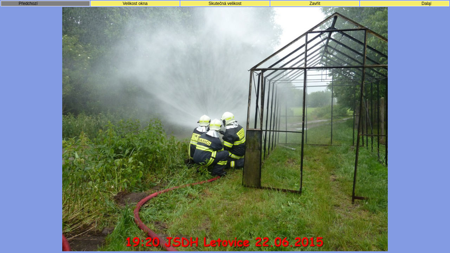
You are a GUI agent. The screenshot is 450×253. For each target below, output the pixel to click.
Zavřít (314, 3)
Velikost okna (135, 3)
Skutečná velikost (224, 3)
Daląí (426, 3)
